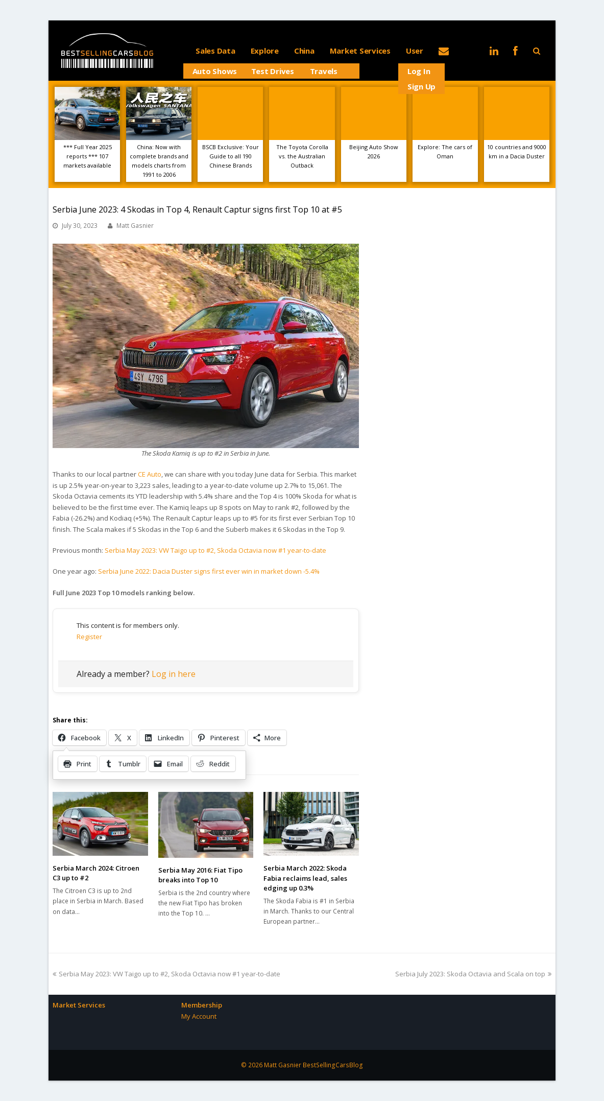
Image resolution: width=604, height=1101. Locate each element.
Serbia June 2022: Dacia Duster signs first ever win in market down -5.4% (209, 571)
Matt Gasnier (135, 225)
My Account (198, 1016)
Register (89, 636)
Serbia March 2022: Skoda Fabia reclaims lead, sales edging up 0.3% (305, 878)
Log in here (174, 674)
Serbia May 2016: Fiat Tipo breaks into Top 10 (200, 875)
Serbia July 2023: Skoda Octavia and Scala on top (473, 973)
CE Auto (149, 474)
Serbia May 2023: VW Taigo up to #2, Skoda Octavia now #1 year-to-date (215, 550)
